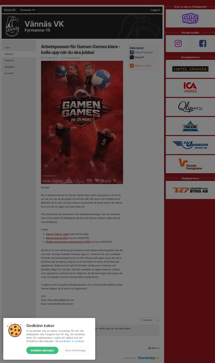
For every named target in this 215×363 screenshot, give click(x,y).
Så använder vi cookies (69, 341)
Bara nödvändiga (75, 350)
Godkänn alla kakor (42, 350)
